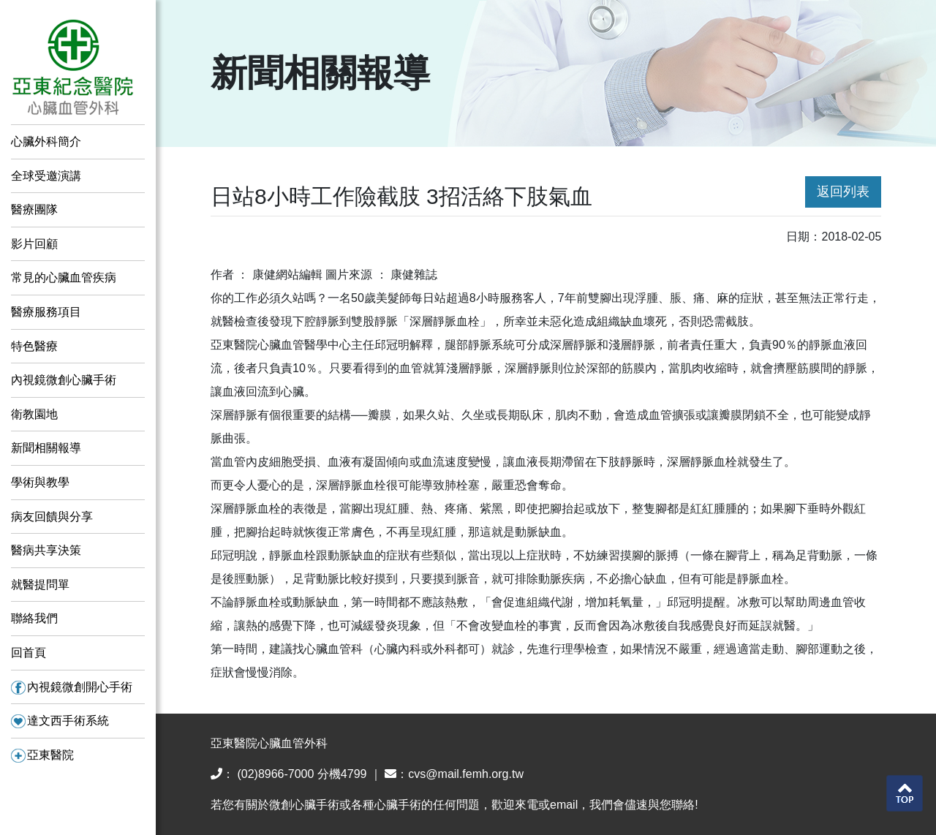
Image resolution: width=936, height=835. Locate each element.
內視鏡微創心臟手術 (63, 380)
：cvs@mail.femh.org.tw (454, 774)
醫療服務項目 (46, 312)
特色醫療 (34, 346)
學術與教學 (40, 482)
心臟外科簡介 (46, 141)
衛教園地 (34, 414)
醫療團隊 (34, 209)
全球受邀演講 (46, 176)
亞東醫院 (42, 755)
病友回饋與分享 (52, 516)
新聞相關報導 (46, 448)
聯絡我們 (34, 618)
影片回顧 (34, 244)
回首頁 (28, 652)
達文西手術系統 (60, 720)
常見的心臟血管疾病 (63, 277)
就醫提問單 (40, 584)
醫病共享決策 (46, 550)
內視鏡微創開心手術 (71, 687)
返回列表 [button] (843, 191)
